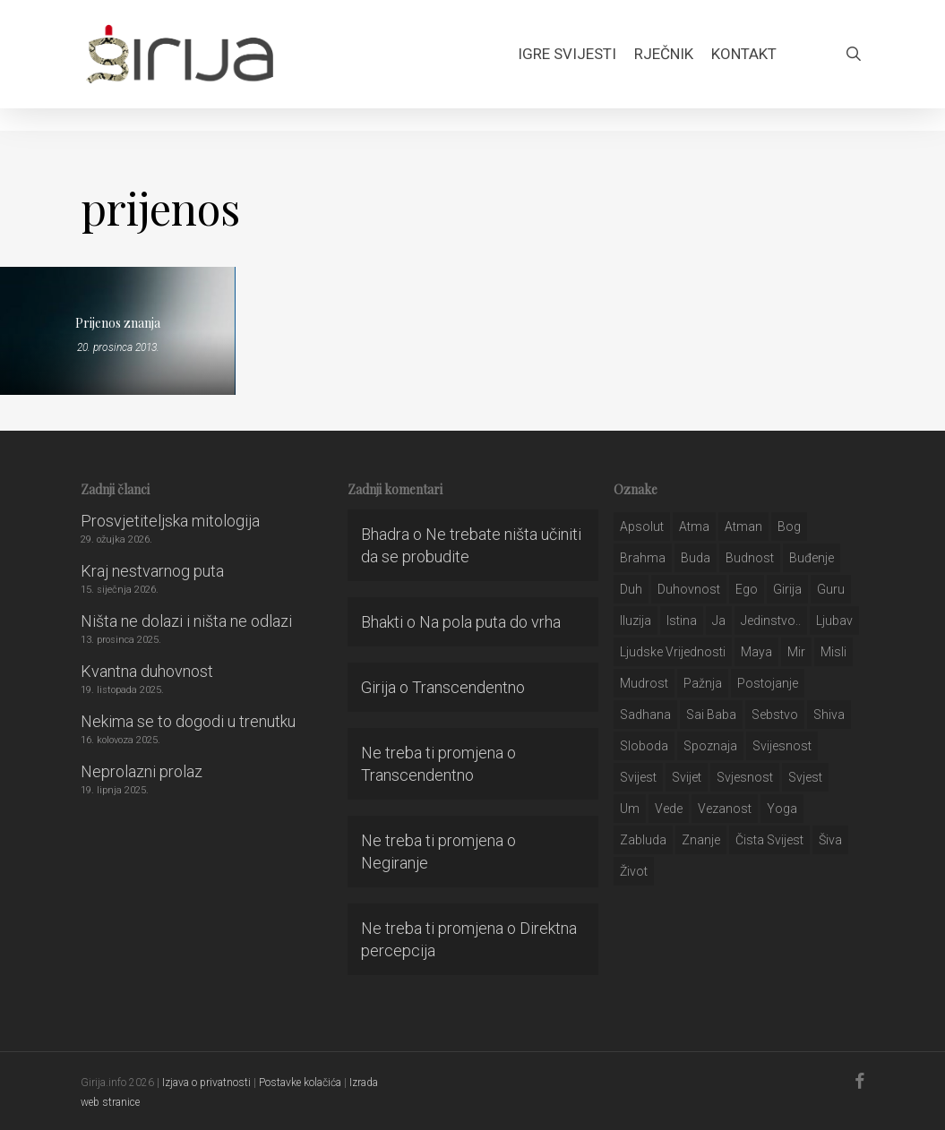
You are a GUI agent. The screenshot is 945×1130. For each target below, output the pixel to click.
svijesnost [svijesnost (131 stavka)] (782, 746)
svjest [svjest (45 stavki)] (805, 777)
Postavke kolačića (300, 1082)
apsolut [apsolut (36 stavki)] (642, 526)
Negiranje (394, 862)
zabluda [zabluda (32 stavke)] (643, 840)
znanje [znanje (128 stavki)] (701, 840)
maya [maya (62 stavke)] (756, 652)
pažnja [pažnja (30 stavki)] (702, 683)
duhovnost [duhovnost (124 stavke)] (688, 589)
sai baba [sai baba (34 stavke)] (711, 714)
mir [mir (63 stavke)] (796, 652)
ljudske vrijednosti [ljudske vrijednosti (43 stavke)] (673, 652)
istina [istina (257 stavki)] (681, 620)
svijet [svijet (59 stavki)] (686, 777)
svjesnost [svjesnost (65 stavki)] (745, 777)
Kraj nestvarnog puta (152, 570)
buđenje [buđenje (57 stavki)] (811, 558)
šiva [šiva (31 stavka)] (830, 840)
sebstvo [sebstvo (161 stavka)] (775, 714)
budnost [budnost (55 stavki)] (750, 558)
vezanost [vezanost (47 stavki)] (725, 808)
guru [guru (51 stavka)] (831, 589)
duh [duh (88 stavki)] (631, 589)
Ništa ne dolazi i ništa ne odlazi (186, 621)
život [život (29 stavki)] (634, 871)
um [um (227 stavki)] (630, 808)
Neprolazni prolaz (141, 771)
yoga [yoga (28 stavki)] (782, 808)
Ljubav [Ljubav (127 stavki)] (834, 620)
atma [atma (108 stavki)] (694, 526)
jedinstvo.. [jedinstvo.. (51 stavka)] (771, 620)
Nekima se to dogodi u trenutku (188, 721)
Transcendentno (468, 687)
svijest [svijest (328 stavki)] (638, 777)
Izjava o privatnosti (206, 1082)
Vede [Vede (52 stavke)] (669, 808)
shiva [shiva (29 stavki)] (829, 714)
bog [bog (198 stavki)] (789, 526)
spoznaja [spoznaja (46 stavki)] (710, 746)
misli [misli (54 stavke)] (833, 652)
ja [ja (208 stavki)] (719, 620)
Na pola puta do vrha (490, 621)
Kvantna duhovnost (147, 671)
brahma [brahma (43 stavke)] (643, 558)
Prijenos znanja (117, 322)
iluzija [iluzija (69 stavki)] (635, 620)
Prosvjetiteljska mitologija (170, 520)
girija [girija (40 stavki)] (787, 589)
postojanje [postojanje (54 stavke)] (767, 683)
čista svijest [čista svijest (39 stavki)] (769, 840)
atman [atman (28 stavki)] (743, 526)
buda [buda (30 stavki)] (695, 558)
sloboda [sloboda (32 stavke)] (644, 746)
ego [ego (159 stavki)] (746, 589)
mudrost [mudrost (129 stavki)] (644, 683)
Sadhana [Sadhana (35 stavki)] (645, 714)
